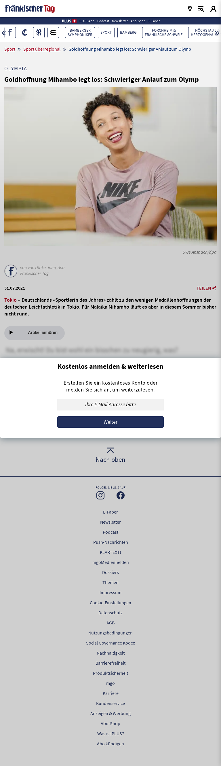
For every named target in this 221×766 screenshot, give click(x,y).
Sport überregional (41, 49)
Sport (9, 49)
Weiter (110, 422)
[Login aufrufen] (213, 8)
